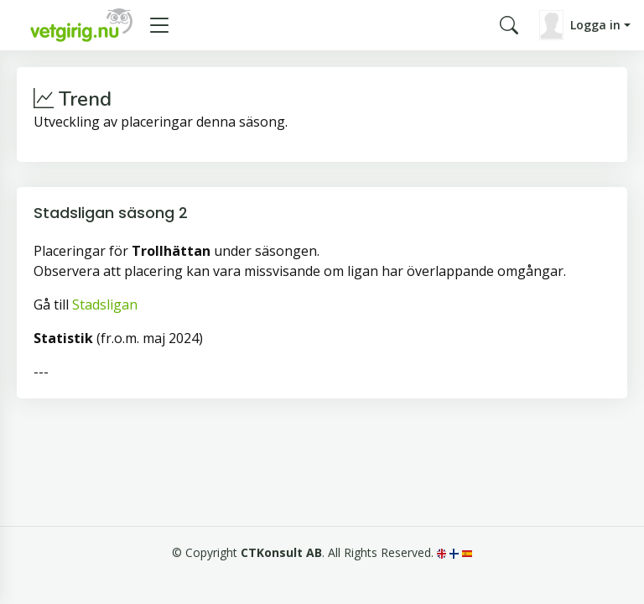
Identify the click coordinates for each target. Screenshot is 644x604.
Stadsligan (105, 304)
